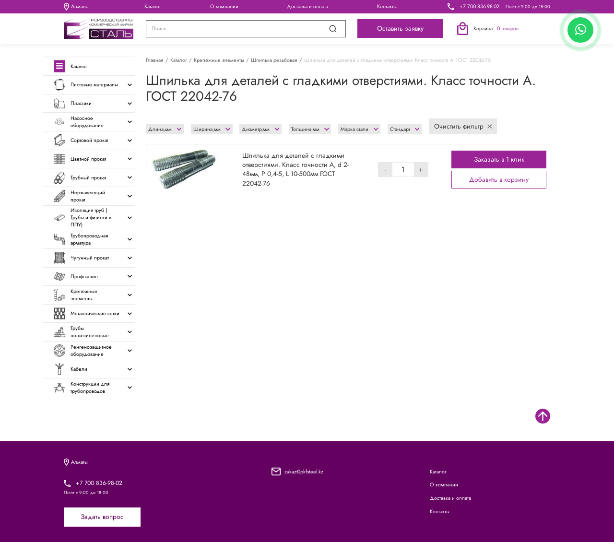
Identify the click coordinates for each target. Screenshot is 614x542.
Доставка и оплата (307, 6)
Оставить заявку (400, 28)
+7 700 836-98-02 (479, 6)
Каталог (152, 6)
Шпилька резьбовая (274, 60)
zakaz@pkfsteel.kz (303, 471)
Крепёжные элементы (219, 60)
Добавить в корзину (499, 179)
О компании (224, 6)
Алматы (76, 6)
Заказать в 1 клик (499, 159)
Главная (154, 60)
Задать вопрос (102, 516)
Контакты (387, 6)
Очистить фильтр (463, 126)
